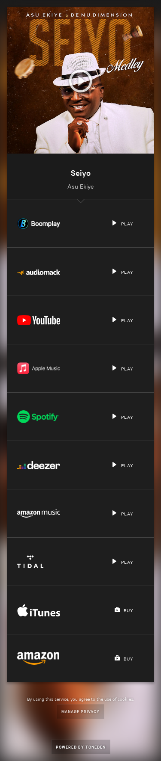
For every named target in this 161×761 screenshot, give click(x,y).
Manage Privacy (80, 711)
